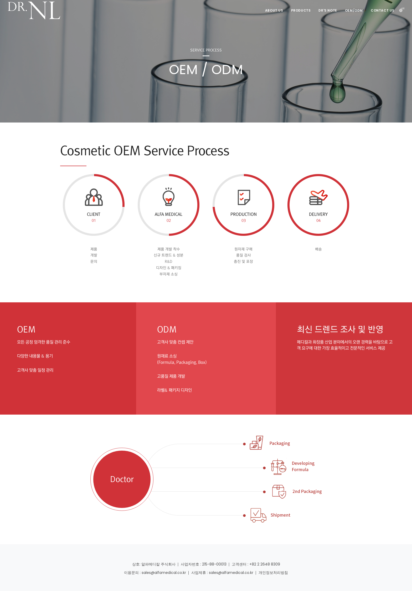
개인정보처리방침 (273, 572)
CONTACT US (382, 10)
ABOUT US (274, 10)
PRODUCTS (301, 10)
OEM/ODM (354, 10)
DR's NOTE (327, 10)
